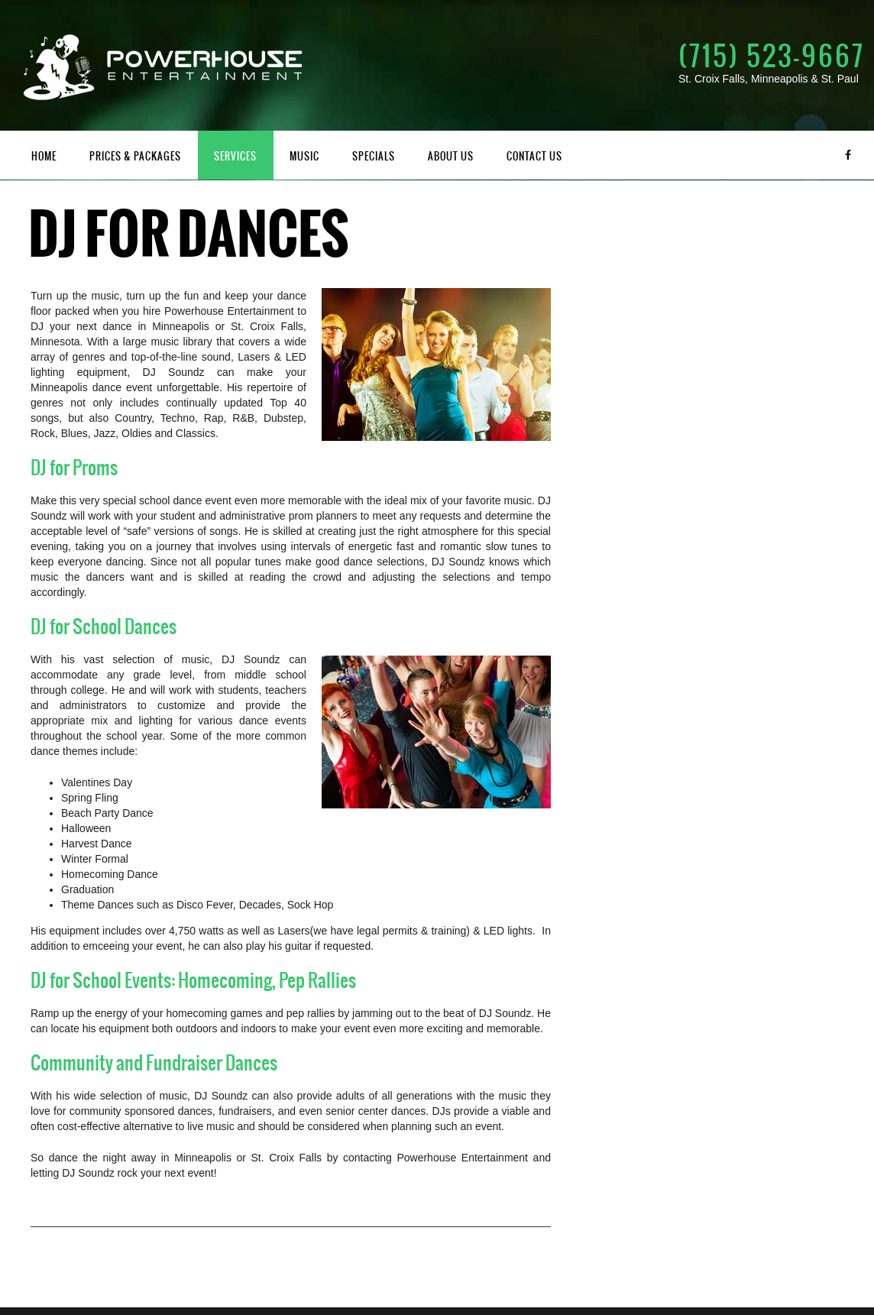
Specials (373, 156)
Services (235, 156)
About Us (451, 156)
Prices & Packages (135, 156)
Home (44, 156)
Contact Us (534, 156)
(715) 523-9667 (771, 56)
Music (304, 156)
